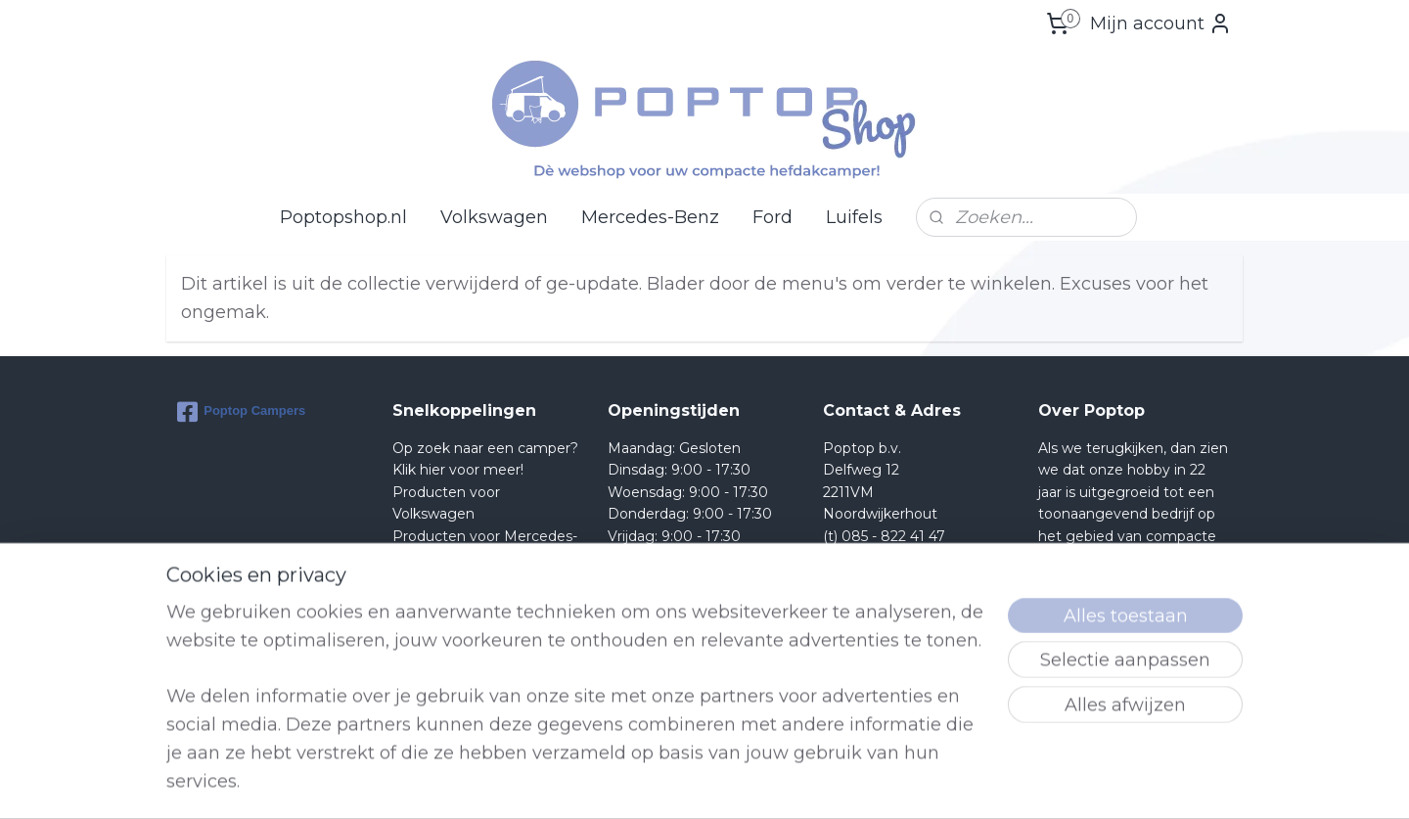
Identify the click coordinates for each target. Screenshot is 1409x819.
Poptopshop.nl (343, 217)
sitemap (771, 783)
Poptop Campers (241, 412)
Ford (772, 217)
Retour (416, 602)
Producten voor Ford (463, 579)
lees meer (1154, 689)
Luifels (854, 217)
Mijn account (1161, 23)
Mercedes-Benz (650, 217)
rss (807, 783)
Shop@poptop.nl (901, 558)
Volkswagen (494, 217)
